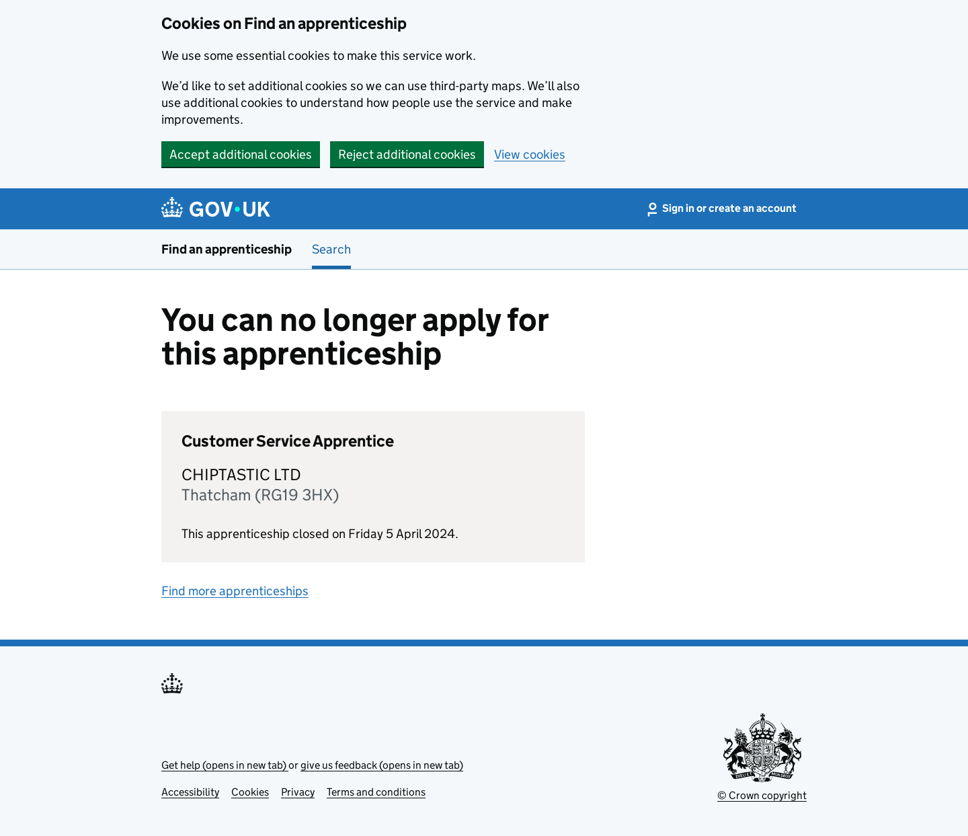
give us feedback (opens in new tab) (381, 765)
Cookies (250, 792)
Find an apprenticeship (226, 249)
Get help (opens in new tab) (224, 765)
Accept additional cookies (240, 154)
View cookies (529, 154)
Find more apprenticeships (235, 591)
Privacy (298, 792)
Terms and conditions (376, 792)
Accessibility (190, 792)
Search (331, 249)
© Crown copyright (762, 795)
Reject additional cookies (407, 154)
